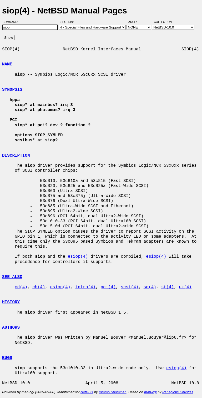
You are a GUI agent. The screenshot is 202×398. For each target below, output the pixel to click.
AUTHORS (11, 327)
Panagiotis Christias (177, 392)
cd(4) (21, 287)
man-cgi (150, 392)
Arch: (135, 21)
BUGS (7, 358)
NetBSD (86, 392)
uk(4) (185, 287)
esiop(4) (78, 257)
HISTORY (11, 302)
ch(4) (38, 287)
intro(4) (85, 287)
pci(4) (108, 287)
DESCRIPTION (16, 156)
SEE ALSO (12, 277)
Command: (12, 21)
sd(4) (150, 287)
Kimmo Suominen (112, 392)
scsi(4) (129, 287)
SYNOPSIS (12, 90)
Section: (68, 21)
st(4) (167, 287)
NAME (7, 64)
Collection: (163, 21)
